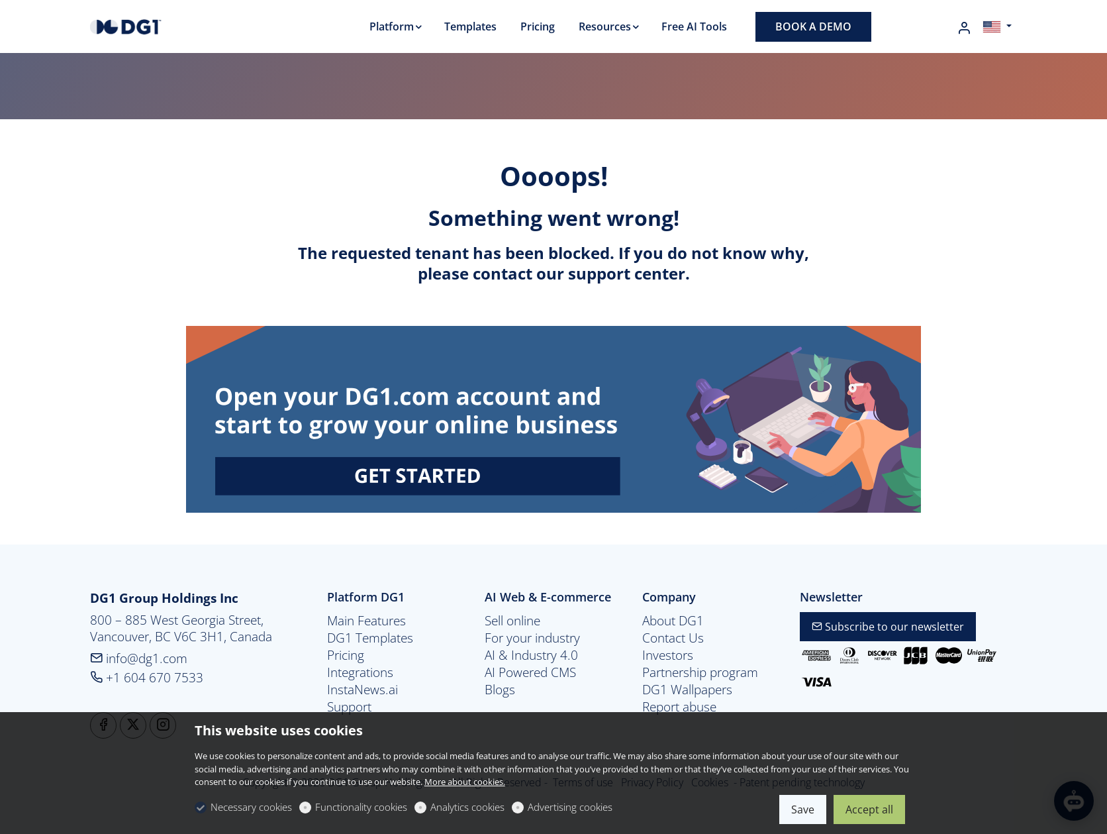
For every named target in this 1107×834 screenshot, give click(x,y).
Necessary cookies (251, 806)
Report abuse (679, 706)
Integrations (360, 672)
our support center (610, 273)
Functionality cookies (361, 806)
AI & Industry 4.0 (531, 655)
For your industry (532, 638)
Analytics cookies (467, 806)
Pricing (345, 655)
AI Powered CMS (530, 672)
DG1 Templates (370, 638)
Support (349, 706)
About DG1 (673, 620)
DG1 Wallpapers (687, 689)
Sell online (512, 620)
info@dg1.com (138, 658)
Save (802, 809)
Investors (667, 655)
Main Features (366, 620)
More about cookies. (464, 782)
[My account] (964, 28)
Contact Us (673, 638)
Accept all (869, 809)
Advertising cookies (570, 806)
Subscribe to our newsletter (888, 626)
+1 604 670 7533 (146, 677)
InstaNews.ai (362, 689)
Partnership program (700, 672)
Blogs (500, 689)
